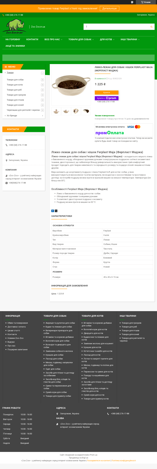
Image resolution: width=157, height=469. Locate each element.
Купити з (106, 98)
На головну (13, 39)
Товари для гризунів (16, 95)
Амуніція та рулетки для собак (60, 323)
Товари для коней (15, 105)
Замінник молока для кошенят (98, 343)
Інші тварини (129, 39)
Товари (10, 72)
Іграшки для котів (92, 347)
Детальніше (109, 8)
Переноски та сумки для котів (98, 371)
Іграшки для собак (54, 355)
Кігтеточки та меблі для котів (98, 351)
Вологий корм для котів (95, 329)
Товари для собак (80, 39)
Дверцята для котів (93, 333)
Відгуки (11, 342)
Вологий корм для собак (57, 341)
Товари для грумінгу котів (96, 399)
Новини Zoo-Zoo (16, 338)
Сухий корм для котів (94, 395)
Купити (106, 92)
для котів (106, 39)
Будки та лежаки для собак (59, 327)
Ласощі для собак (54, 358)
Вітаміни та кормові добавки (60, 337)
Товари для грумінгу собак (58, 396)
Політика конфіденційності (124, 461)
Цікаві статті (14, 330)
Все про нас (52, 39)
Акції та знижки (15, 46)
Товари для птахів (15, 100)
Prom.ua (93, 455)
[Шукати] (151, 27)
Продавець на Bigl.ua (78, 458)
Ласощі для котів (92, 355)
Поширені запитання (17, 349)
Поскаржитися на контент (98, 461)
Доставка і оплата (17, 327)
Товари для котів (15, 85)
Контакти (32, 39)
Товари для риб (14, 90)
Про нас (11, 346)
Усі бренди (12, 115)
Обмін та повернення (18, 323)
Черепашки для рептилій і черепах (23, 110)
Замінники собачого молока (59, 351)
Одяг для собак (53, 369)
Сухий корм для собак (56, 392)
